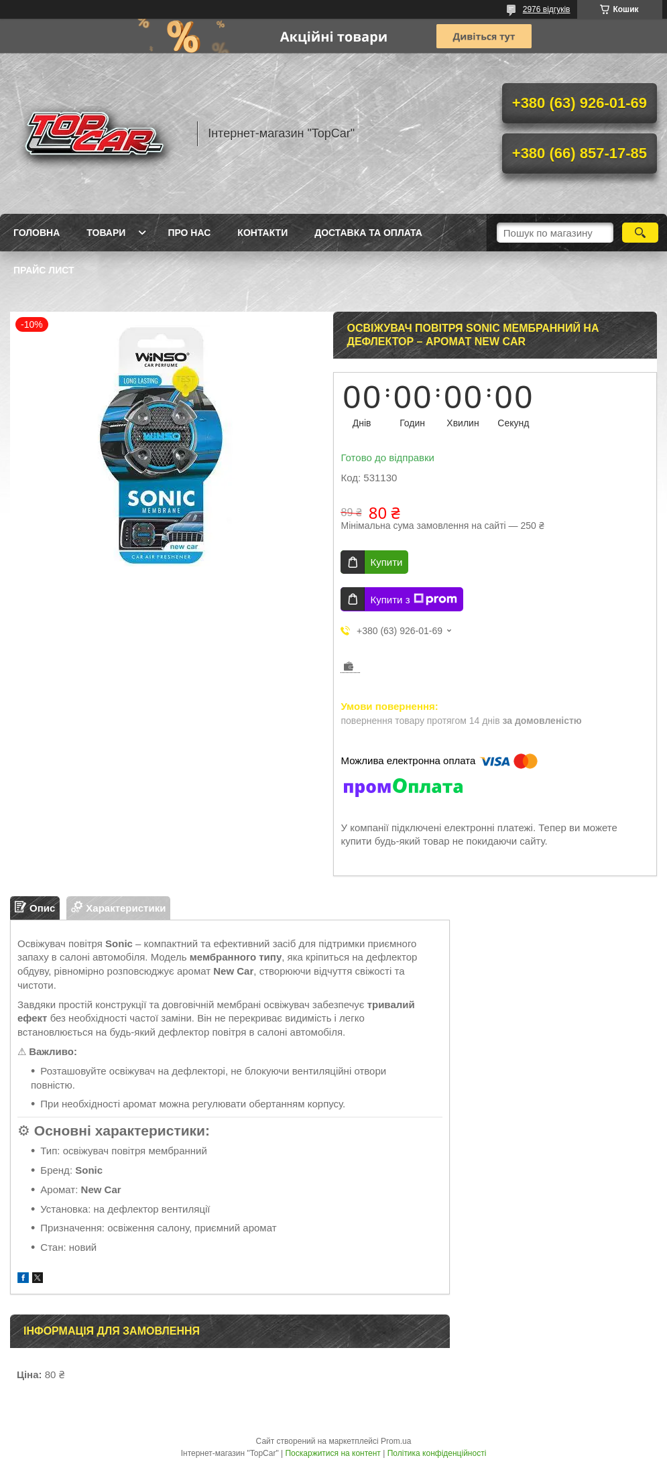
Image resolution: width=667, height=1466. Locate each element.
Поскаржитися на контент (332, 1453)
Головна (36, 232)
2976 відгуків (546, 9)
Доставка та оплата (368, 232)
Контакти (262, 232)
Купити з (413, 599)
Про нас (189, 232)
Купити (386, 562)
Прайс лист (43, 270)
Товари (105, 232)
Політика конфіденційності (437, 1453)
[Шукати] (640, 233)
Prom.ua (396, 1441)
